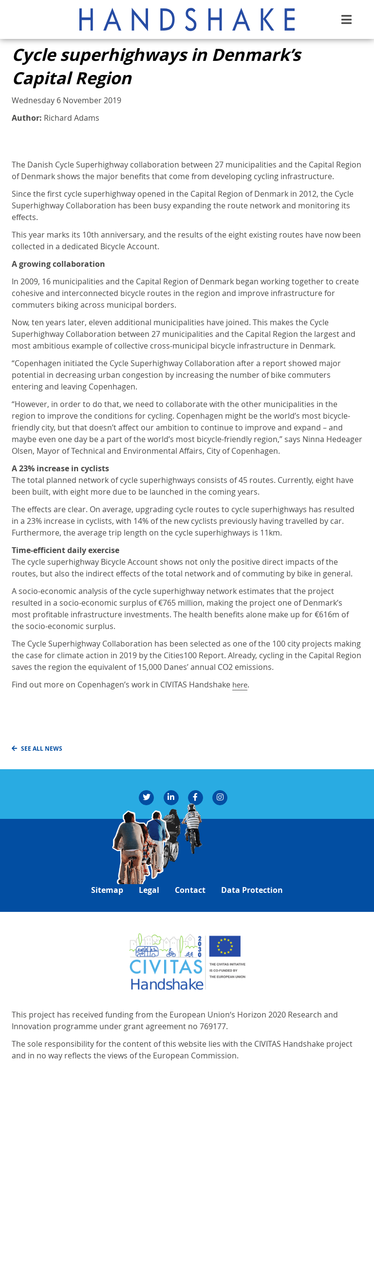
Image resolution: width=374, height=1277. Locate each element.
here (240, 876)
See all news (42, 940)
